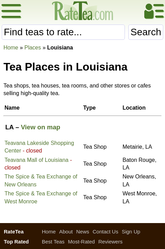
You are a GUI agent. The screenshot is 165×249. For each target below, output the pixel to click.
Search (145, 32)
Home (10, 47)
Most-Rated (81, 242)
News (82, 231)
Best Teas (53, 242)
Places (32, 47)
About (66, 231)
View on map (40, 127)
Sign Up (131, 231)
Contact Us (105, 231)
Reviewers (110, 242)
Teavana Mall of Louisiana (36, 160)
